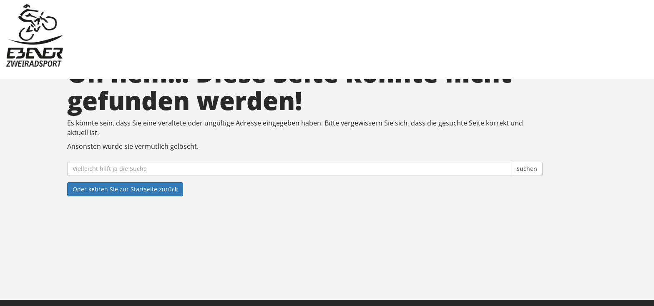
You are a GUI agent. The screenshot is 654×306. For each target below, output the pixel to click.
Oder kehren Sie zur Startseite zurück (125, 189)
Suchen (526, 169)
